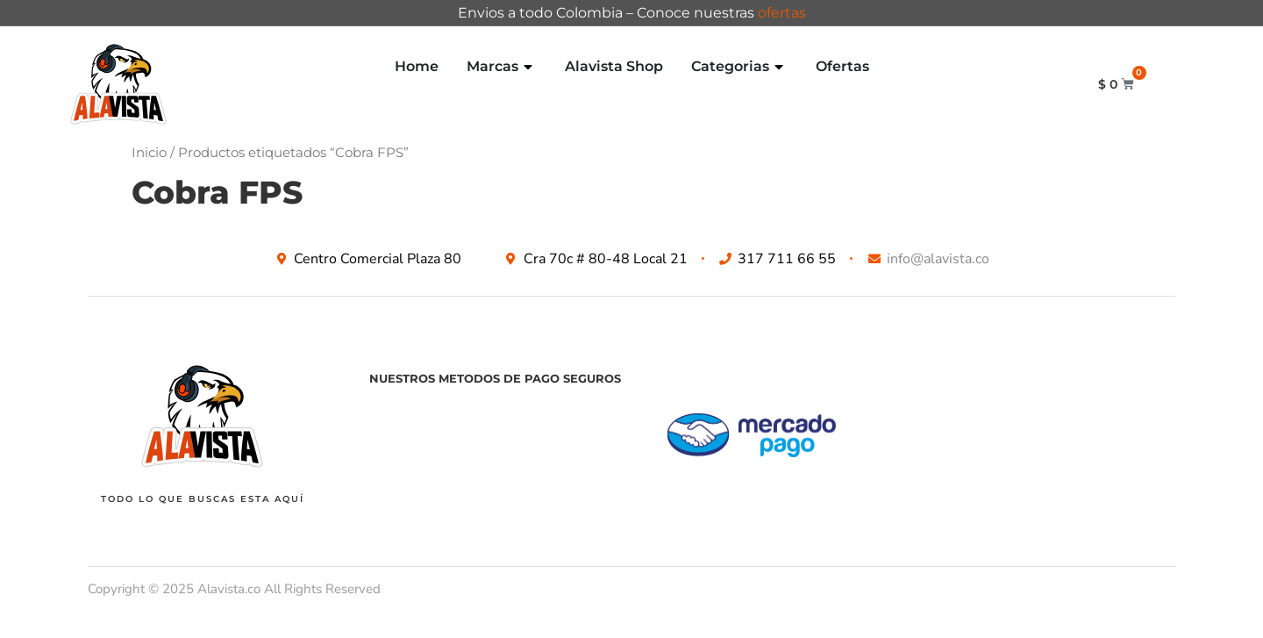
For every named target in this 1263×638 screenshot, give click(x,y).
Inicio (149, 153)
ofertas (782, 12)
